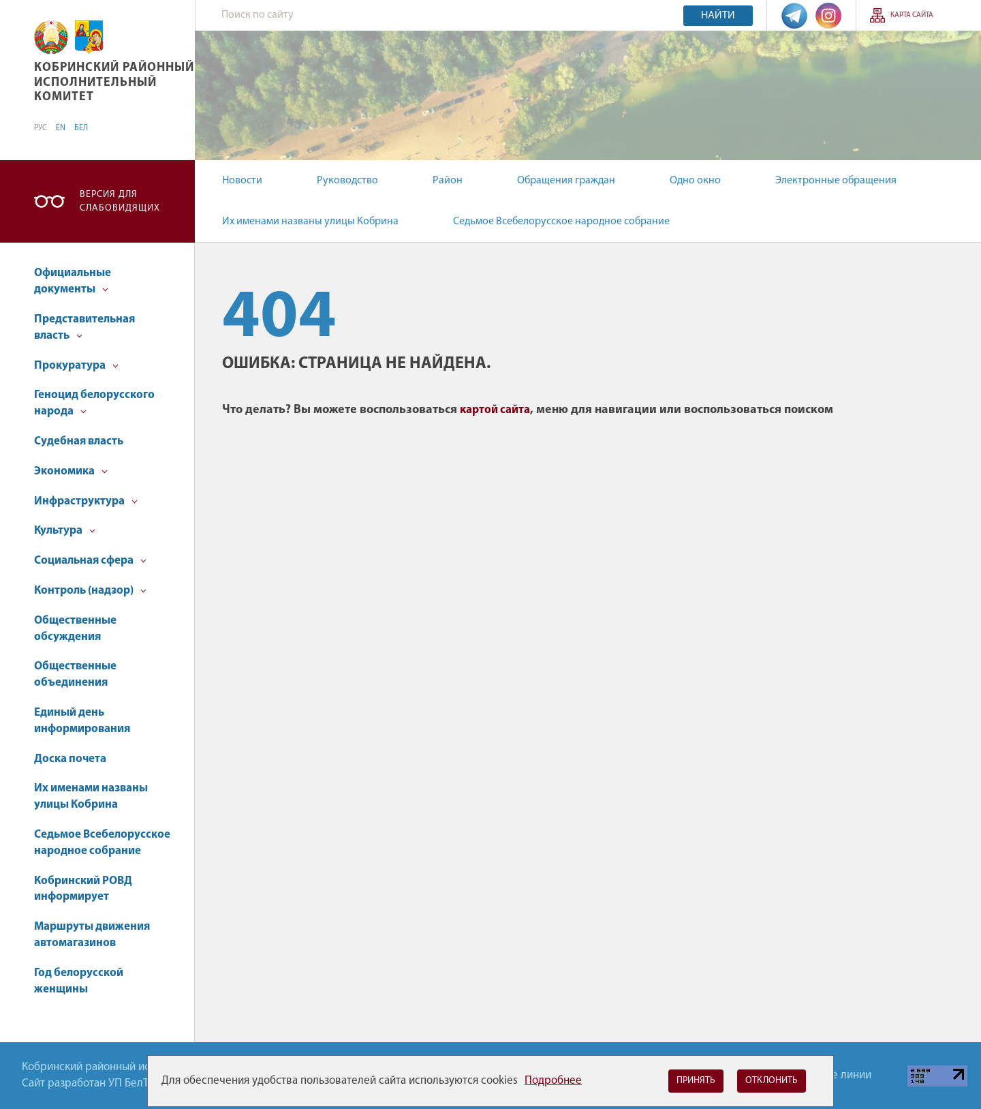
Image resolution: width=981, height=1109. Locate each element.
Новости (242, 180)
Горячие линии (834, 1075)
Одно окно (695, 180)
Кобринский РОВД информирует (83, 889)
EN (60, 128)
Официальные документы (72, 281)
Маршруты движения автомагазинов (92, 935)
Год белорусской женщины (78, 981)
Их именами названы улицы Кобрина (310, 221)
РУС (40, 128)
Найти (718, 15)
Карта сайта (911, 15)
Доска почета (70, 759)
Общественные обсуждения (75, 629)
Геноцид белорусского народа (94, 403)
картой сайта (495, 410)
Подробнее (553, 1081)
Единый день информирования (82, 721)
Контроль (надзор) (90, 590)
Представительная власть (84, 327)
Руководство (347, 180)
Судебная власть (78, 441)
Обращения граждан (566, 180)
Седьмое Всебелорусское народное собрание (561, 221)
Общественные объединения (75, 674)
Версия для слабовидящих (120, 201)
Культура (64, 530)
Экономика (71, 471)
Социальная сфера (90, 560)
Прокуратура (76, 365)
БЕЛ (81, 128)
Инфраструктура (86, 501)
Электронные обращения (836, 180)
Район (448, 180)
